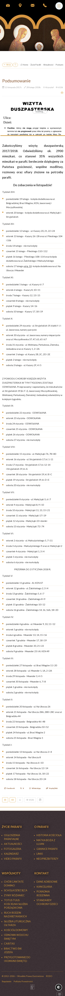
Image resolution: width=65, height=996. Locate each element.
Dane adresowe (46, 881)
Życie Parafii (35, 65)
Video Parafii (13, 858)
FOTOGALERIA (12, 848)
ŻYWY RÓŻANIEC (14, 895)
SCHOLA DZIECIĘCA (15, 890)
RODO (49, 976)
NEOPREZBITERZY (47, 858)
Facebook (9, 788)
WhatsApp (35, 788)
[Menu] (59, 6)
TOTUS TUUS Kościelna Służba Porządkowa (16, 904)
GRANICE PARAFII (46, 848)
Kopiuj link (52, 788)
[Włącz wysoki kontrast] (58, 987)
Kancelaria (44, 886)
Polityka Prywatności (23, 981)
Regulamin (6, 981)
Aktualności (48, 65)
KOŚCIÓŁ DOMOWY (16, 930)
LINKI (39, 853)
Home (24, 64)
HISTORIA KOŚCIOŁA (49, 835)
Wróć (7, 65)
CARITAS (9, 943)
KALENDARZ (11, 853)
